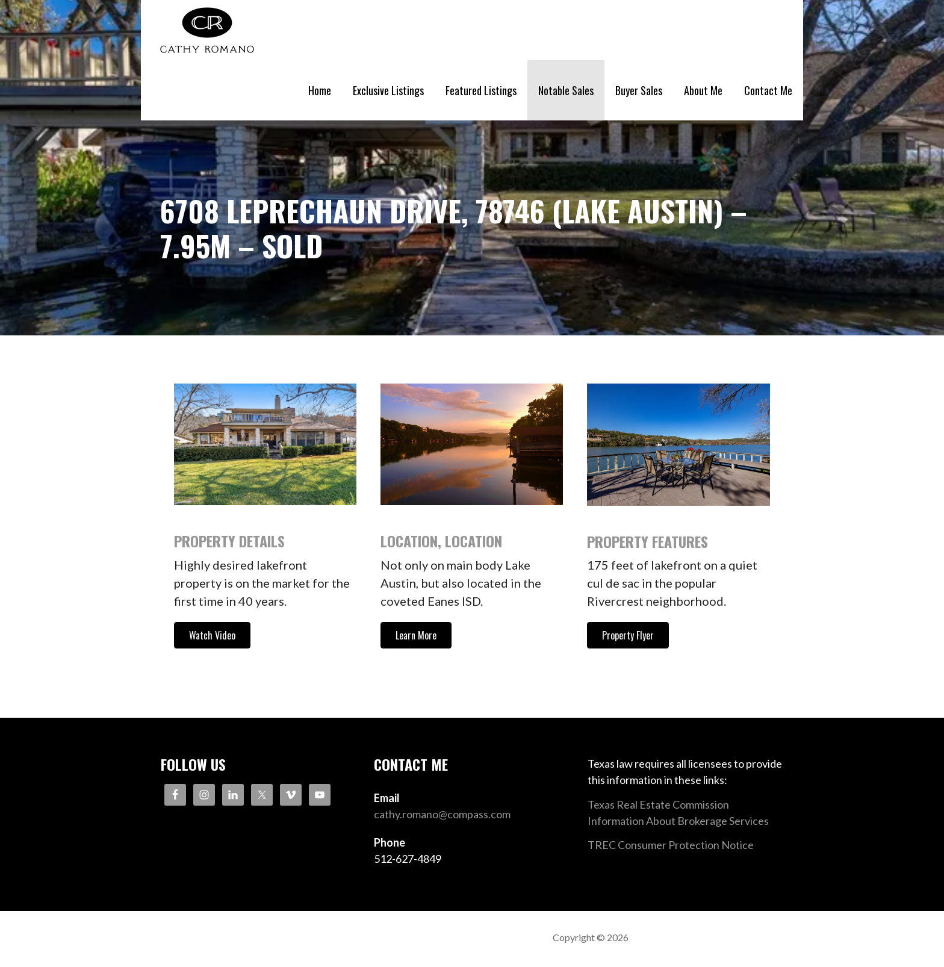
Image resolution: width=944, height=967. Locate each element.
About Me (703, 90)
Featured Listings (481, 90)
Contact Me (768, 90)
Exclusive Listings (388, 90)
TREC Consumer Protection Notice (671, 844)
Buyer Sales (638, 90)
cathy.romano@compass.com (442, 814)
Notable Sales (566, 90)
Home (319, 90)
